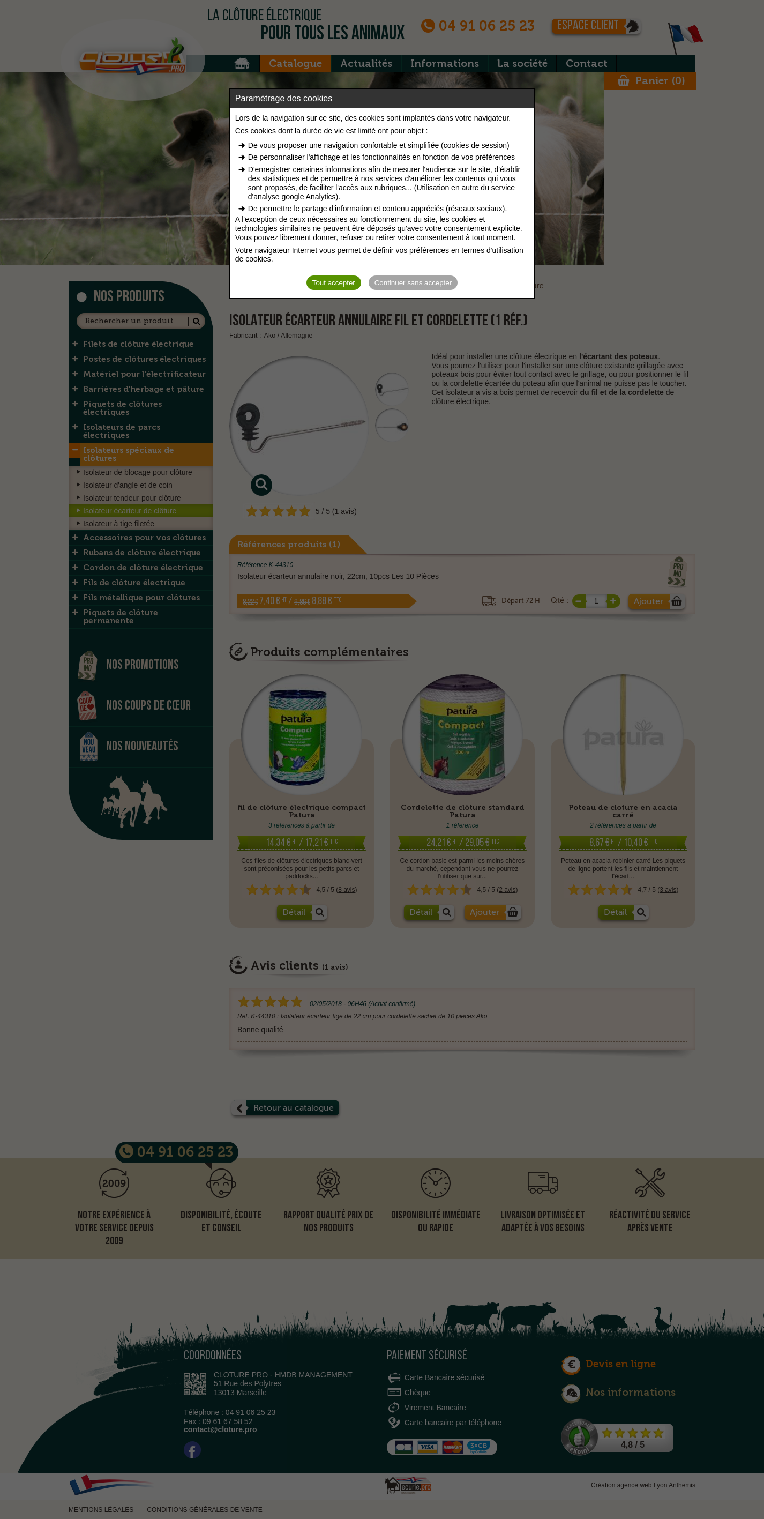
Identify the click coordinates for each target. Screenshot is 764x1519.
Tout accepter (333, 283)
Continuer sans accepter (413, 283)
